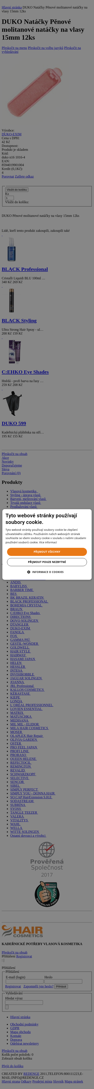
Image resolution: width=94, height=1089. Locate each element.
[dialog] (47, 544)
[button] (47, 571)
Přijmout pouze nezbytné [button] (47, 562)
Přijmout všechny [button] (47, 552)
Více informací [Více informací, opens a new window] (48, 542)
